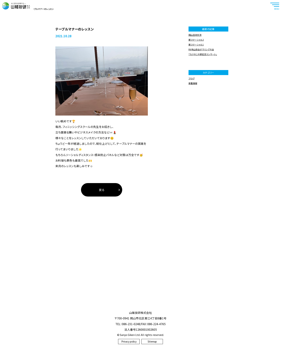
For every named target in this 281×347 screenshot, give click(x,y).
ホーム (14, 70)
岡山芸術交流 (195, 96)
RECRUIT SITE (275, 30)
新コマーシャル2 (196, 101)
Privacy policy (129, 341)
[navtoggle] (274, 6)
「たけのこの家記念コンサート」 (203, 116)
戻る (101, 252)
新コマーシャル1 (196, 106)
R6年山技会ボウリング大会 (201, 111)
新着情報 (193, 145)
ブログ (23, 70)
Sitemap (152, 341)
